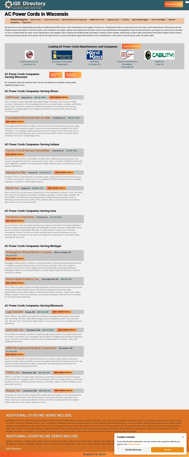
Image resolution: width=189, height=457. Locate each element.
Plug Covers (27, 22)
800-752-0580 (48, 330)
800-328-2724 (44, 391)
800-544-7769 (44, 373)
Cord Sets (125, 20)
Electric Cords (36, 20)
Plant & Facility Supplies (140, 20)
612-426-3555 (11, 351)
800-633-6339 (42, 312)
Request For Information (71, 75)
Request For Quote (131, 46)
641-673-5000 (55, 217)
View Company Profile (59, 97)
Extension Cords (113, 20)
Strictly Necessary (133, 450)
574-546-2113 (45, 173)
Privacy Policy (134, 444)
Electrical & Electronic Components (74, 20)
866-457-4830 (40, 97)
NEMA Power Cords (97, 20)
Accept (167, 450)
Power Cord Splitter (158, 20)
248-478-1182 (66, 279)
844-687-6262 (11, 256)
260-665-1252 (37, 188)
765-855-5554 (71, 151)
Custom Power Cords (51, 20)
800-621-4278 (73, 118)
